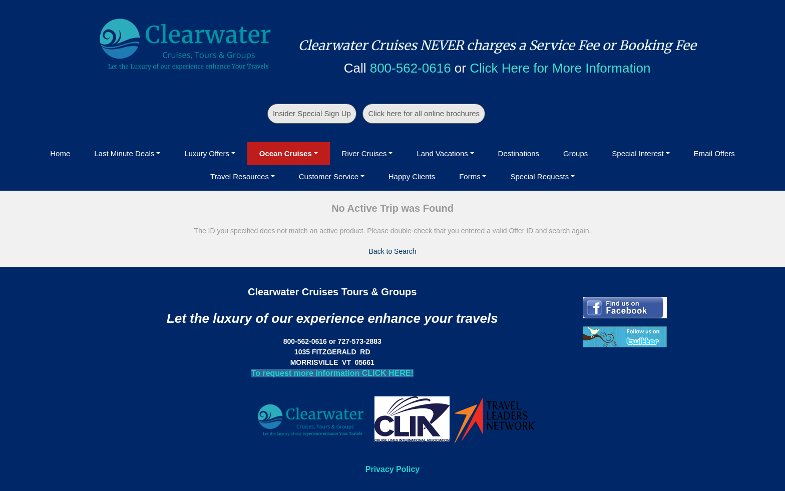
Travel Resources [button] (239, 176)
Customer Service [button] (328, 176)
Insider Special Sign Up (312, 113)
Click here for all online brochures (424, 113)
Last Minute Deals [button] (124, 153)
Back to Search (393, 251)
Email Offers (714, 153)
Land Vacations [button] (442, 153)
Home (60, 153)
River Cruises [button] (364, 153)
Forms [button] (470, 176)
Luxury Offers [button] (206, 153)
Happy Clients (411, 176)
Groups (575, 153)
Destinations (519, 153)
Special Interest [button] (637, 153)
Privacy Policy (392, 469)
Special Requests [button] (539, 176)
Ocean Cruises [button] (285, 153)
